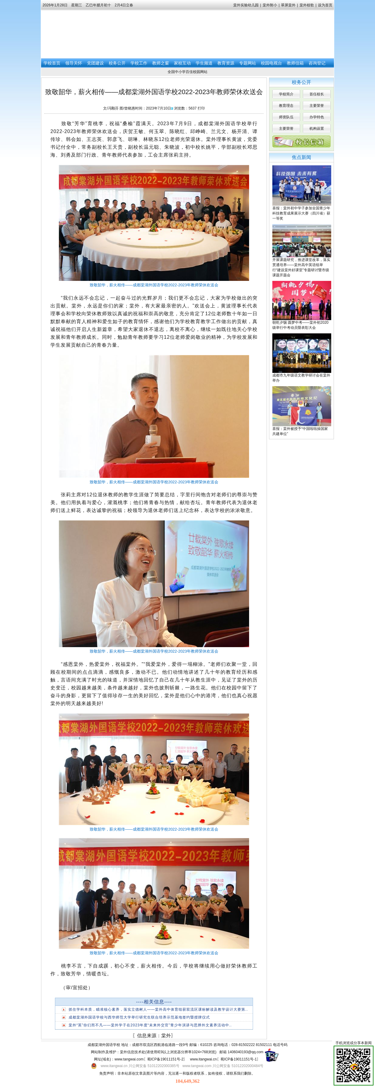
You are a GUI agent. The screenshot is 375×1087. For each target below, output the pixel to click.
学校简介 (286, 94)
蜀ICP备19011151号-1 (238, 1059)
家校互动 (182, 63)
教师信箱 (295, 63)
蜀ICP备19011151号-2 (165, 1059)
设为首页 (325, 5)
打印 (201, 108)
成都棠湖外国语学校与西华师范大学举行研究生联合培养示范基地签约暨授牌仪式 (139, 1017)
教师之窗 (160, 63)
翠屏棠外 (288, 5)
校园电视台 (271, 63)
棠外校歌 (307, 5)
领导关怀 (73, 63)
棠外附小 (270, 5)
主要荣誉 (316, 105)
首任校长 (316, 94)
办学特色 (316, 117)
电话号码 (280, 1045)
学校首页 (51, 63)
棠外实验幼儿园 (246, 5)
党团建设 (95, 63)
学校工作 (138, 63)
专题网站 (247, 63)
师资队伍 (286, 117)
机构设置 (316, 128)
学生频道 (204, 63)
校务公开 (117, 63)
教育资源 (225, 63)
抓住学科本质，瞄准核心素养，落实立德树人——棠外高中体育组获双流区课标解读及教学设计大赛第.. (158, 1009)
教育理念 (286, 105)
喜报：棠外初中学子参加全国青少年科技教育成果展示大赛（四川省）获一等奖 (301, 213)
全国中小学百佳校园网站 (187, 72)
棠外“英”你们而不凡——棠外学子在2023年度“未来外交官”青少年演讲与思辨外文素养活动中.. (150, 1025)
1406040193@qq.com (245, 1052)
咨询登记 (317, 63)
